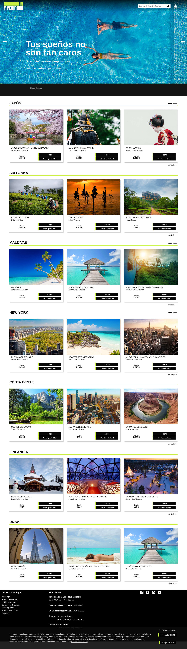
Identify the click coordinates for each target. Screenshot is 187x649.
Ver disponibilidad (49, 166)
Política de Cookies (79, 642)
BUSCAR (150, 95)
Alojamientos (56, 88)
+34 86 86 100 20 (64, 613)
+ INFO (49, 162)
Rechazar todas (168, 635)
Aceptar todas (168, 642)
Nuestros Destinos (34, 88)
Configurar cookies (168, 630)
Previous (4, 41)
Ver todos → (173, 173)
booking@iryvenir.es (61, 618)
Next (182, 41)
